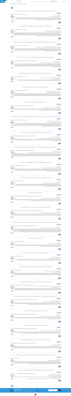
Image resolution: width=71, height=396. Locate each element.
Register (62, 1)
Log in (65, 1)
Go (59, 22)
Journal (32, 1)
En (67, 1)
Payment (41, 1)
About (45, 1)
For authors (37, 1)
